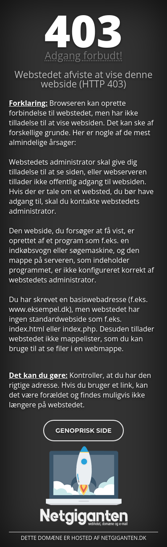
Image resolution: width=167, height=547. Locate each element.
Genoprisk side (83, 431)
